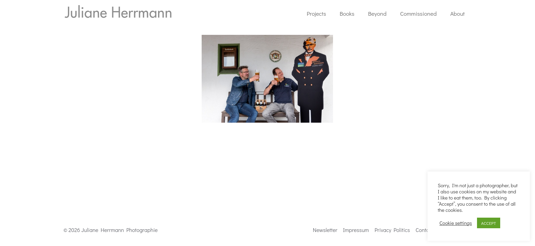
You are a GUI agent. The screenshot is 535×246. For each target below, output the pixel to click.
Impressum (356, 229)
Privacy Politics (392, 229)
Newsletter (325, 229)
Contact (424, 229)
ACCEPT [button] (488, 223)
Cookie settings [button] (455, 223)
